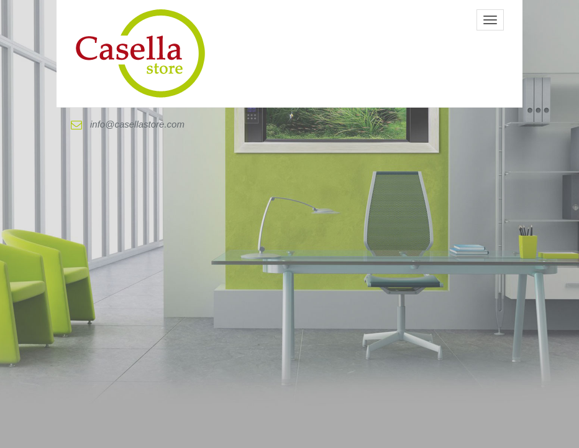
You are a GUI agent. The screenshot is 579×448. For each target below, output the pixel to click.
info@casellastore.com (128, 124)
